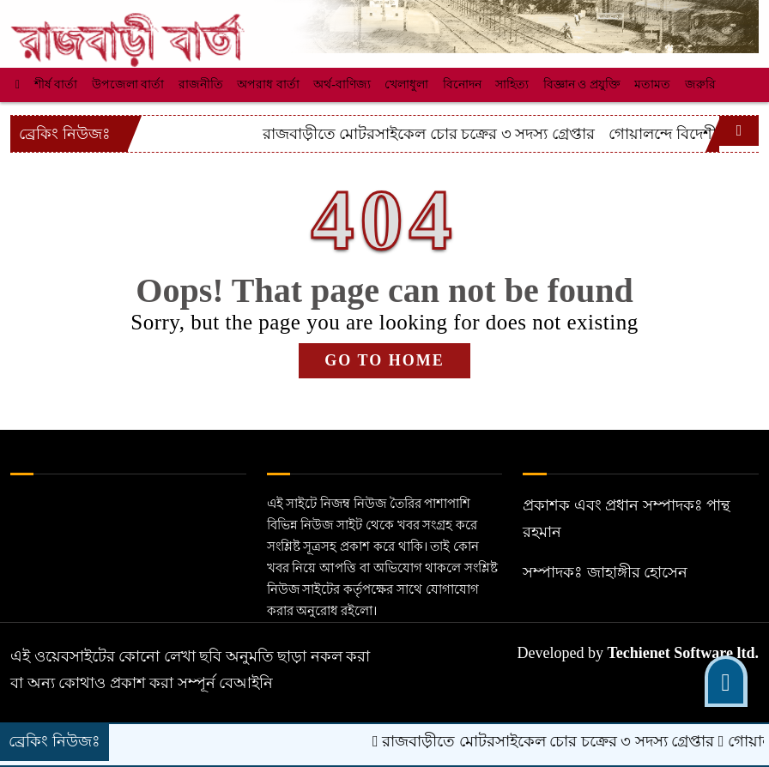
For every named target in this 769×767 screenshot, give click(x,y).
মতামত (652, 84)
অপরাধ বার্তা (268, 84)
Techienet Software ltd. (683, 652)
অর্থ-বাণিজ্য (342, 84)
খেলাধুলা (406, 84)
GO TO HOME (384, 360)
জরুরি (700, 84)
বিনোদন (462, 84)
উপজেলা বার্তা (128, 84)
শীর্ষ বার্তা (56, 84)
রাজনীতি (201, 84)
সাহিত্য (512, 84)
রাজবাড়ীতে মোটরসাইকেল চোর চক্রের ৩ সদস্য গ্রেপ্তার (518, 133)
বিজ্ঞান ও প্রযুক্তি (582, 84)
